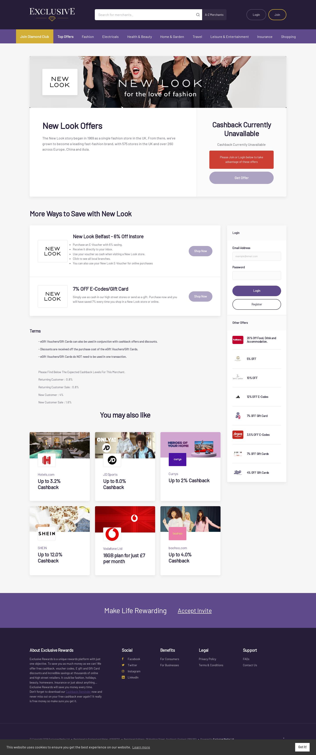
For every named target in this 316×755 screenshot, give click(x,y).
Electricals (110, 36)
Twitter (129, 665)
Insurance (265, 36)
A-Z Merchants (214, 14)
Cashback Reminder (78, 691)
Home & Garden (172, 36)
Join (277, 14)
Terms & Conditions (211, 665)
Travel (197, 36)
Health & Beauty (139, 36)
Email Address (241, 248)
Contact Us (250, 665)
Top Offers (65, 36)
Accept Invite (195, 610)
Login (256, 14)
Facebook (131, 659)
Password (238, 267)
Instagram (131, 671)
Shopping (288, 36)
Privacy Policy (207, 659)
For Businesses (169, 665)
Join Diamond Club (34, 36)
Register (256, 304)
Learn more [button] (141, 747)
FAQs (246, 659)
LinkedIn (130, 677)
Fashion (88, 36)
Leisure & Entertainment (229, 36)
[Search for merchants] (144, 14)
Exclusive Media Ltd (223, 739)
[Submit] (198, 14)
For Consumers (169, 659)
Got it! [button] (302, 747)
